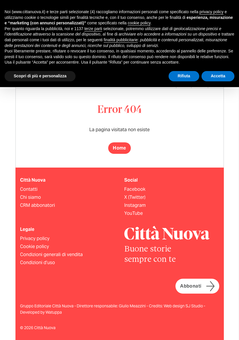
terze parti (93, 28)
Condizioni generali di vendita (51, 254)
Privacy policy (35, 238)
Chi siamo (30, 197)
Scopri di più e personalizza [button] (40, 76)
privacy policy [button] (212, 11)
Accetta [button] (218, 76)
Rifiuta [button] (184, 76)
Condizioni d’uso (37, 263)
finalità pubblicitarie (121, 40)
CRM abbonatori (37, 205)
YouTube (133, 213)
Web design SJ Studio (184, 305)
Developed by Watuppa (41, 312)
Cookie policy (34, 246)
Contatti (28, 189)
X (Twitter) (134, 197)
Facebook (134, 189)
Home (119, 148)
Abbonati (197, 286)
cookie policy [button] (139, 23)
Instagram (135, 205)
